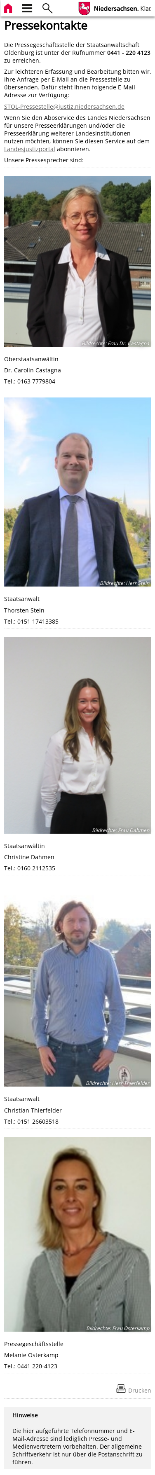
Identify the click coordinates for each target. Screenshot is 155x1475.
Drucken (139, 1390)
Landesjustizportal (29, 149)
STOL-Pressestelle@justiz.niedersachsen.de (64, 106)
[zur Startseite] (9, 7)
